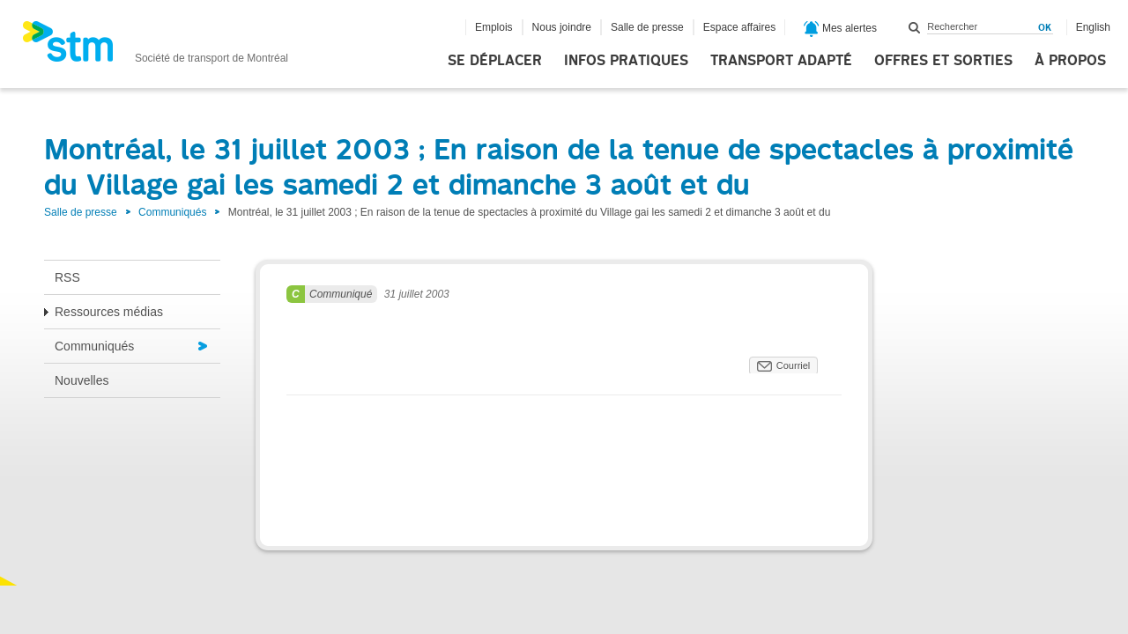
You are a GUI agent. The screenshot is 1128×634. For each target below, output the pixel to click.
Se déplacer (495, 61)
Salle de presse (647, 27)
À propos (1070, 61)
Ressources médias (109, 312)
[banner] (155, 46)
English (1093, 27)
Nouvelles (81, 380)
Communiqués (172, 212)
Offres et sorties (943, 61)
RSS (67, 277)
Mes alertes (840, 29)
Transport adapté (781, 61)
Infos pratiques (626, 61)
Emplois (494, 27)
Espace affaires (739, 27)
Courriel (793, 365)
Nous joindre (561, 27)
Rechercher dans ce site (915, 27)
